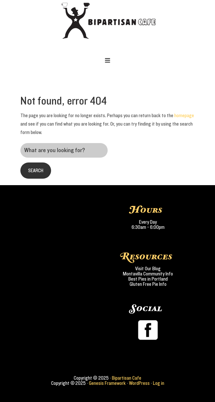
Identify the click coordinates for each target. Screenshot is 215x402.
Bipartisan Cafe (126, 378)
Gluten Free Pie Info (148, 284)
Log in (158, 383)
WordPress (139, 383)
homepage (184, 115)
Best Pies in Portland (148, 279)
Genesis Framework (107, 383)
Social (146, 308)
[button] (107, 61)
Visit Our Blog (148, 269)
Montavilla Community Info (148, 274)
